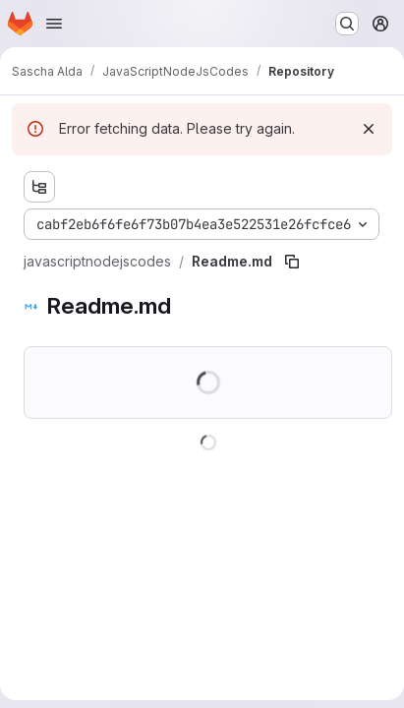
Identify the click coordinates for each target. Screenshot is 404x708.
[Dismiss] (368, 129)
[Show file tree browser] (39, 187)
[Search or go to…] (347, 23)
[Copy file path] (292, 261)
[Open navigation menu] (54, 23)
